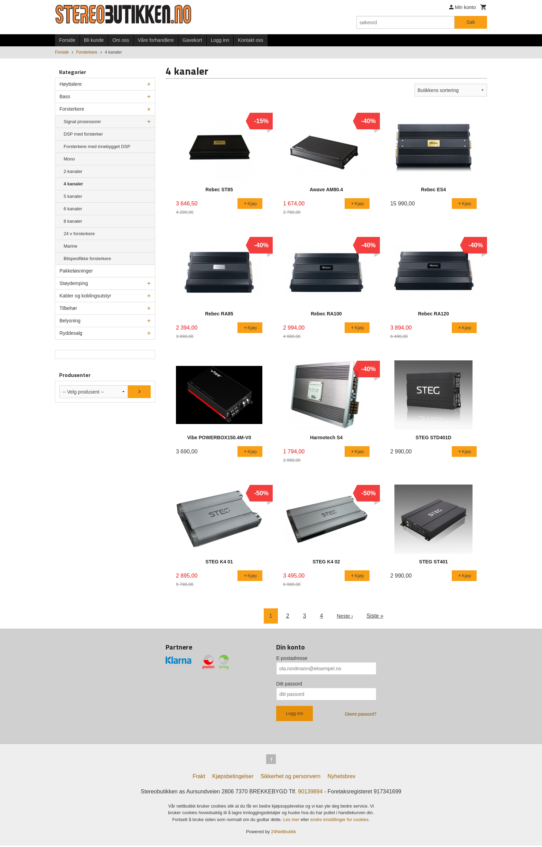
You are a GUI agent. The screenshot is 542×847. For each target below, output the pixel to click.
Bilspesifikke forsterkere (87, 258)
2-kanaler (73, 171)
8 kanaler (73, 221)
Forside (67, 40)
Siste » (375, 616)
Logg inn (220, 40)
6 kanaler (73, 208)
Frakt (199, 778)
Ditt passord (289, 684)
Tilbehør (68, 308)
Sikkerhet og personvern (290, 778)
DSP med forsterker (83, 134)
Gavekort (192, 40)
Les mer (292, 820)
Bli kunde (94, 40)
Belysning (70, 320)
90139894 (310, 793)
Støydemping (73, 283)
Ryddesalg (70, 333)
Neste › (345, 616)
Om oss (120, 40)
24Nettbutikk (283, 833)
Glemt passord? (360, 714)
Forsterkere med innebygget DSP (97, 146)
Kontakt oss (250, 40)
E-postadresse (291, 658)
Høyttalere (70, 84)
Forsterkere (71, 109)
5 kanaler (73, 196)
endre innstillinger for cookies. (340, 820)
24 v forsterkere (79, 233)
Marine (70, 246)
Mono (69, 159)
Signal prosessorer (82, 121)
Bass (64, 96)
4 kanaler (73, 183)
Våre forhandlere (156, 40)
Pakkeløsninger (76, 271)
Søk (470, 22)
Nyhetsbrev (342, 778)
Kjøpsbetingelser (232, 778)
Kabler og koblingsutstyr (85, 295)
